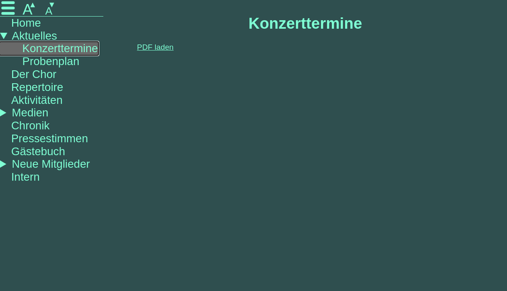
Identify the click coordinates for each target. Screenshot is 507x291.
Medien (30, 112)
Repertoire (37, 87)
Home (26, 23)
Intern (25, 177)
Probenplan (50, 61)
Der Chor (34, 74)
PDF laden (155, 47)
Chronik (30, 125)
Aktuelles (34, 36)
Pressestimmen (49, 138)
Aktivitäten (37, 100)
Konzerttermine (60, 48)
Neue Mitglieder (51, 164)
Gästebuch (38, 151)
